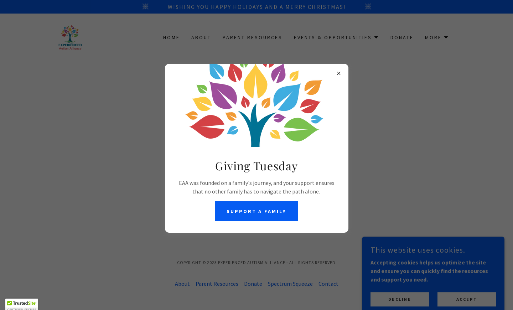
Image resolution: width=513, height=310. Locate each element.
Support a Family (257, 211)
